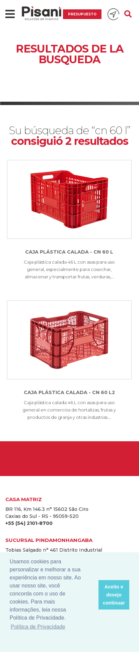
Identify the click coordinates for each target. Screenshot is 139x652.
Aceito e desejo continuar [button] (114, 595)
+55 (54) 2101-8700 (29, 523)
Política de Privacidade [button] (38, 627)
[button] (91, 594)
